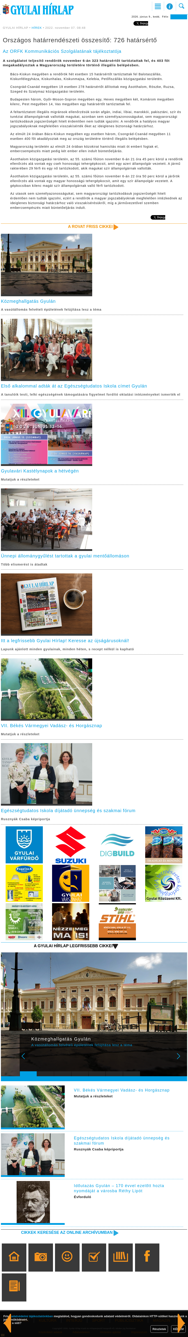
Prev (26, 1059)
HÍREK (37, 27)
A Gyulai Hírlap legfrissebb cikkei (73, 946)
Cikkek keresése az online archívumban (66, 1232)
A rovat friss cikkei (90, 226)
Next (181, 1059)
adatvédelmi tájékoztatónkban (32, 1316)
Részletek (159, 1329)
